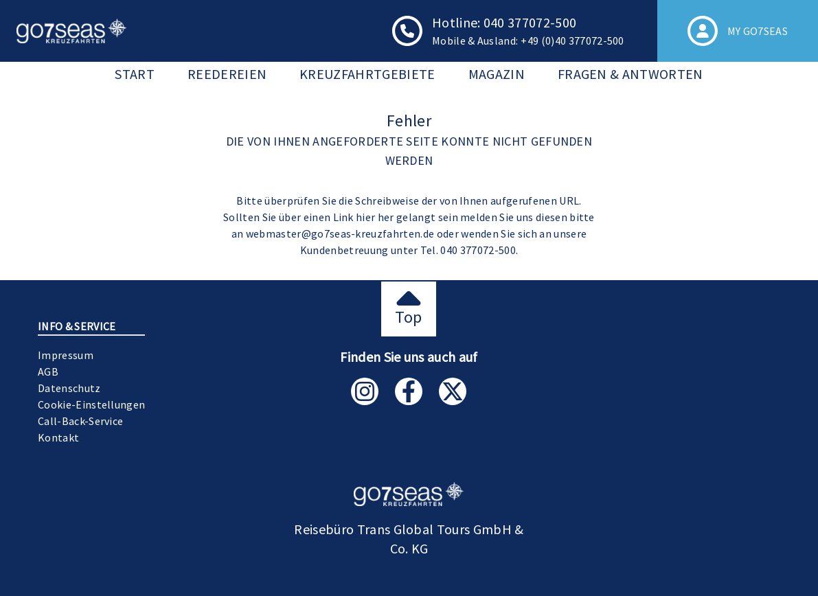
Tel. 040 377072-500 (468, 250)
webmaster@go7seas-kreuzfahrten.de (340, 233)
